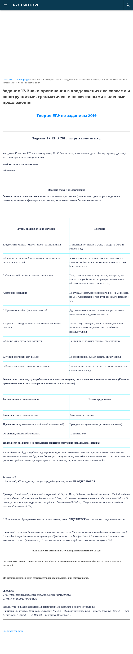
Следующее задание (13, 631)
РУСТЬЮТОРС (23, 5)
